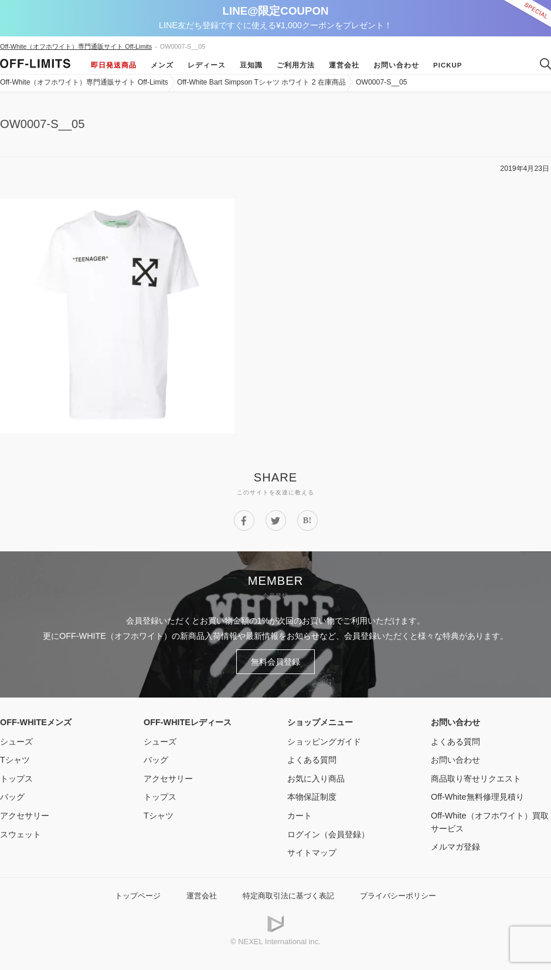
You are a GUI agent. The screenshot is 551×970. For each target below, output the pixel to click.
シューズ (16, 741)
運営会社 (344, 65)
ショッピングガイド (324, 741)
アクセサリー (24, 815)
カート (299, 815)
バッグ (12, 796)
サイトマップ (311, 852)
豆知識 (251, 65)
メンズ (162, 65)
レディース (207, 65)
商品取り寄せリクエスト (476, 778)
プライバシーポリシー (398, 895)
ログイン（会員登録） (328, 834)
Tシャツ (15, 759)
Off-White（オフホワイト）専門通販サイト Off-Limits (76, 46)
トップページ (138, 895)
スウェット (20, 834)
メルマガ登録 (455, 846)
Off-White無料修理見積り (477, 796)
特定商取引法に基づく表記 (288, 895)
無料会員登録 (275, 661)
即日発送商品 (114, 65)
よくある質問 (311, 759)
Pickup (447, 65)
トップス (16, 778)
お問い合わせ (396, 65)
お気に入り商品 (316, 778)
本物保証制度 (311, 796)
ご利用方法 (296, 65)
